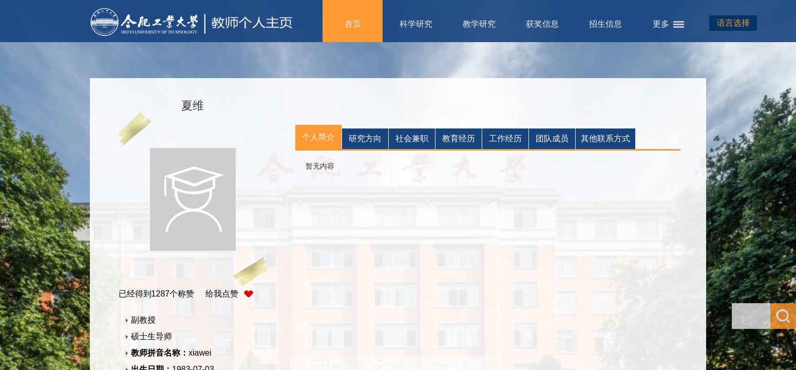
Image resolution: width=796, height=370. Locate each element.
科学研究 (416, 24)
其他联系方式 (605, 138)
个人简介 (318, 137)
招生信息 (605, 24)
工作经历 (505, 138)
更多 (661, 24)
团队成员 (552, 138)
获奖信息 (542, 24)
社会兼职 (411, 138)
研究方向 (365, 138)
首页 (353, 24)
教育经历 (458, 138)
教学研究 (479, 24)
